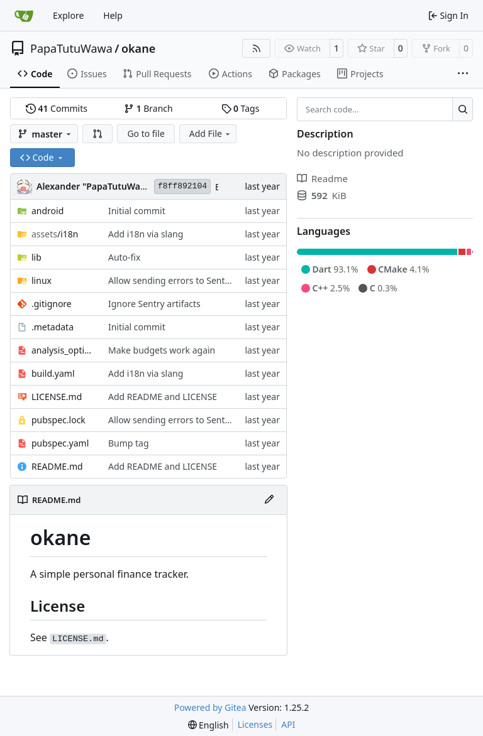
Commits (56, 108)
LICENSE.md (56, 397)
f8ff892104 (182, 186)
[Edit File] (269, 500)
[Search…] (462, 109)
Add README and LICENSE (162, 397)
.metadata (52, 327)
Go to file (145, 133)
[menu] (208, 725)
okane (138, 48)
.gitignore (51, 304)
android (47, 211)
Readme (322, 178)
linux (41, 280)
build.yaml (53, 373)
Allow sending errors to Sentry (170, 280)
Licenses (255, 724)
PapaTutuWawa (71, 48)
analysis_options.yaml (63, 350)
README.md (57, 466)
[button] (97, 133)
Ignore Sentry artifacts (154, 304)
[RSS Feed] (256, 48)
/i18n (54, 234)
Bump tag (128, 443)
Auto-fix (124, 257)
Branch (148, 108)
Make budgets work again (161, 350)
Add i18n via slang (145, 234)
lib (36, 257)
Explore (68, 15)
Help (113, 15)
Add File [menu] (210, 133)
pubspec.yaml (60, 443)
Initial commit (136, 211)
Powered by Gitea (210, 707)
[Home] (24, 15)
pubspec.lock (58, 420)
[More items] (463, 74)
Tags (240, 108)
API (288, 724)
